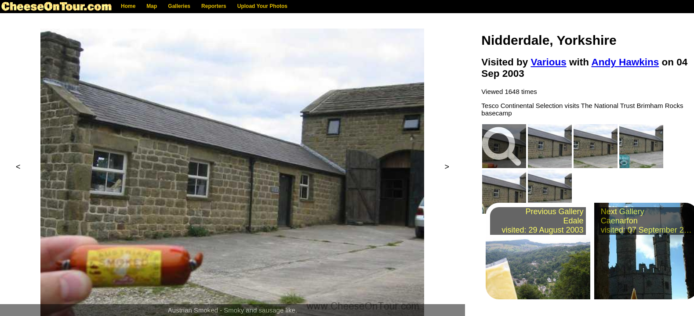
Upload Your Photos (262, 6)
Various (548, 62)
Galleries (179, 6)
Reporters (213, 6)
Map (151, 6)
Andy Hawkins (625, 62)
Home (128, 6)
